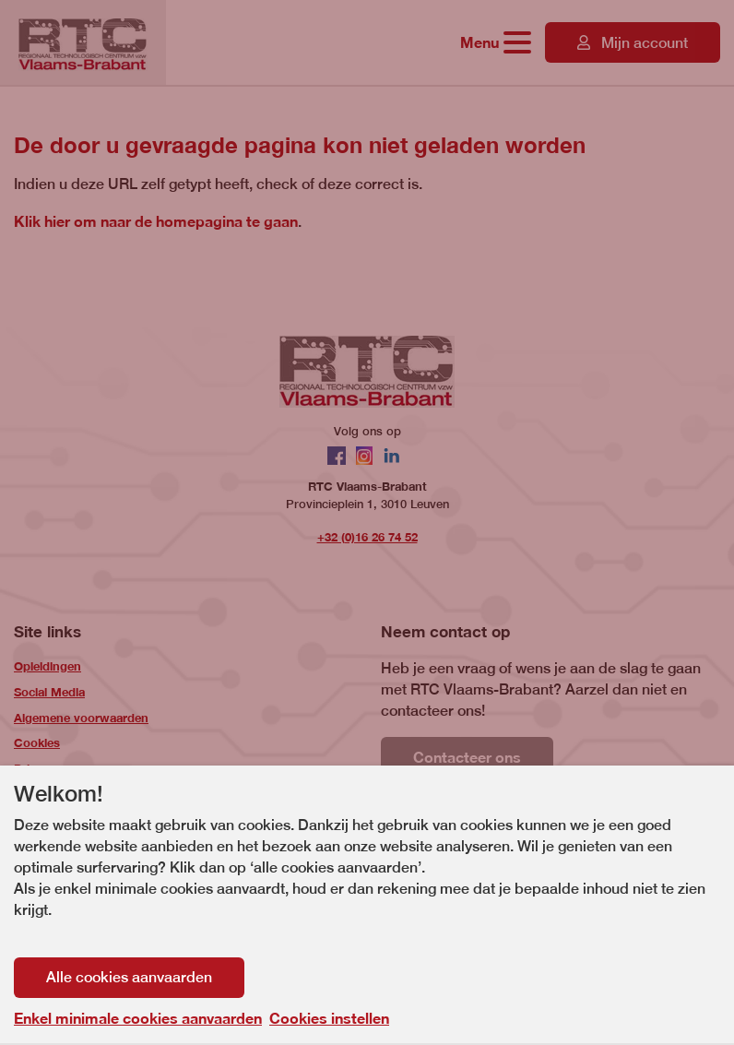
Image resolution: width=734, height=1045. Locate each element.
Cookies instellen (329, 1018)
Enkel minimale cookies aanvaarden (138, 1018)
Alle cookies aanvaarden (129, 977)
